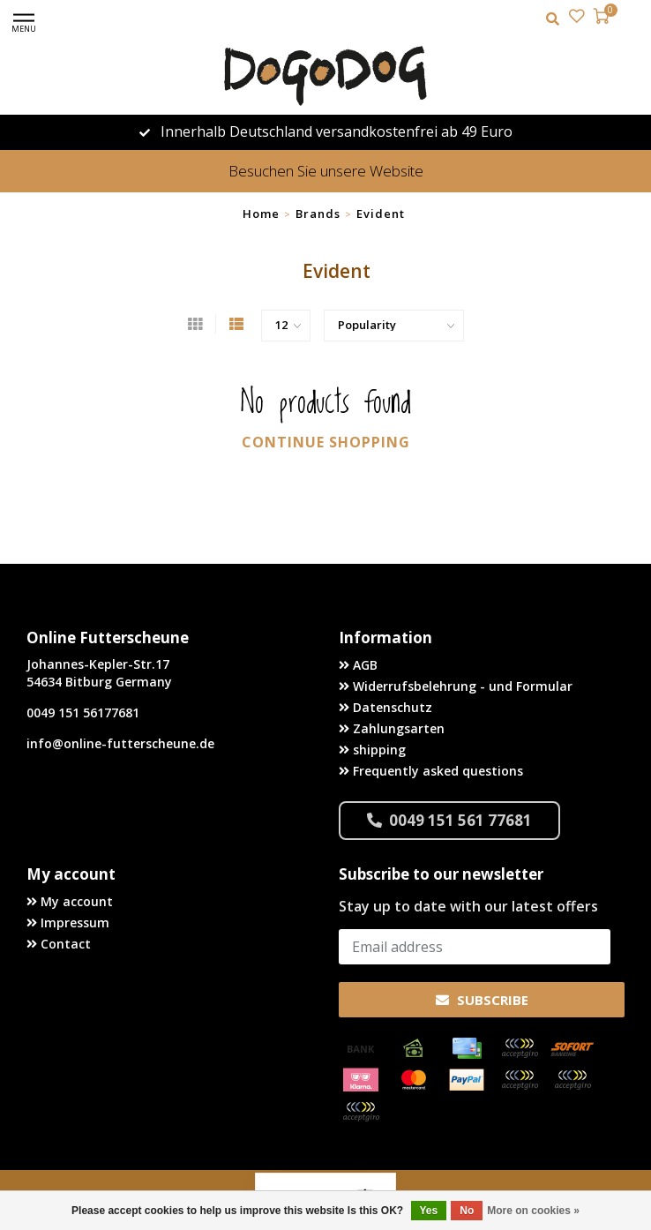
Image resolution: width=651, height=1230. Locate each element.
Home (261, 213)
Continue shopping (326, 442)
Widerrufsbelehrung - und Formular (455, 686)
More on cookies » (533, 1210)
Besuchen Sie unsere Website (325, 171)
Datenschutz (385, 707)
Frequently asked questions (431, 770)
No (467, 1210)
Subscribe (482, 1000)
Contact (58, 943)
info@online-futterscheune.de (120, 743)
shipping (372, 749)
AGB (358, 664)
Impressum (67, 922)
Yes (429, 1210)
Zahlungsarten (392, 728)
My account (69, 901)
